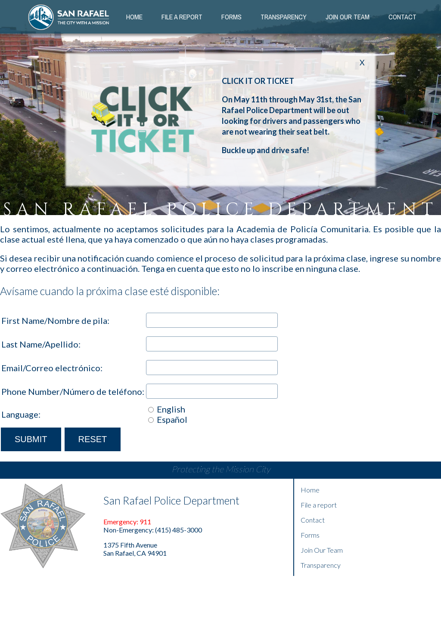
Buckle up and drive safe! (265, 150)
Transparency (284, 17)
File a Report (181, 17)
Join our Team (348, 17)
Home (134, 17)
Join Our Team (322, 550)
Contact (402, 17)
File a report (319, 505)
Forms (231, 17)
